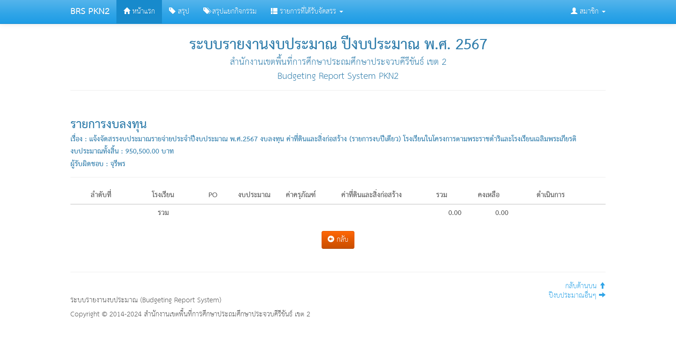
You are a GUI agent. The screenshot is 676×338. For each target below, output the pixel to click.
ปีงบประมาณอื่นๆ (577, 295)
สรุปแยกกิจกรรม (230, 11)
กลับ (338, 239)
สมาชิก (588, 11)
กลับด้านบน (585, 286)
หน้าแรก (139, 11)
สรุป (179, 11)
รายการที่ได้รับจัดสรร (307, 11)
